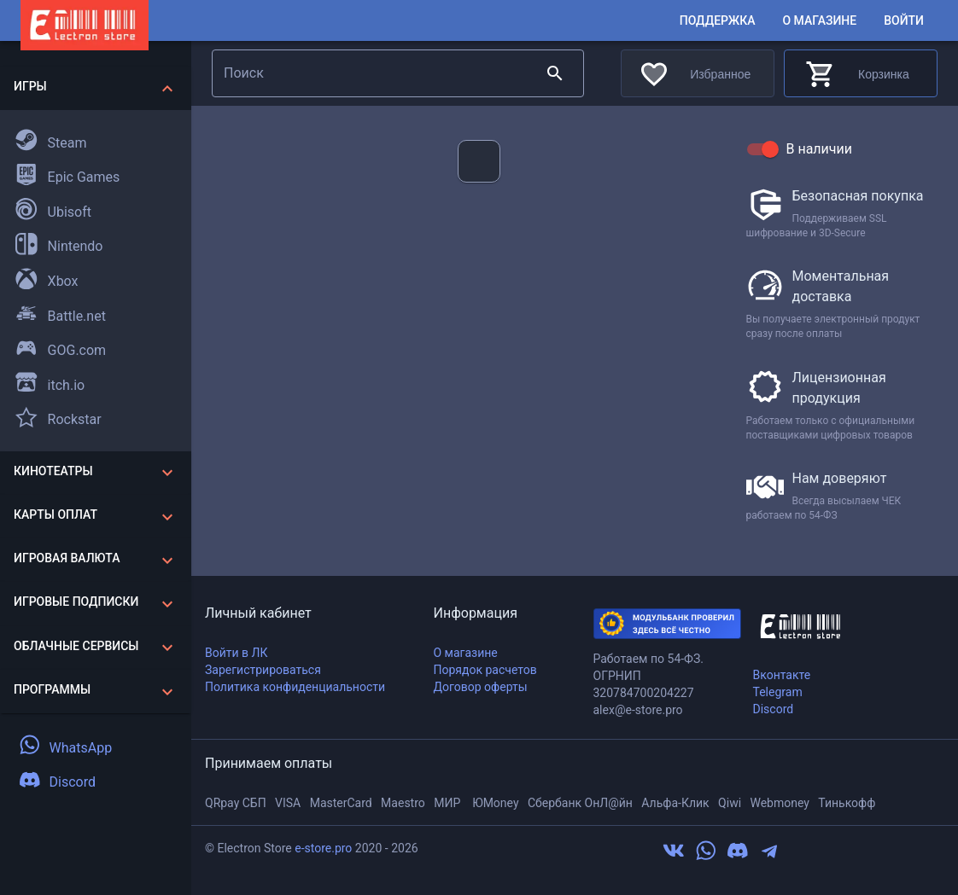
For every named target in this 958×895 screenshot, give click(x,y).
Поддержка (717, 21)
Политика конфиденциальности (295, 687)
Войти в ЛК (236, 653)
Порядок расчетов (485, 670)
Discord (773, 709)
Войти (904, 21)
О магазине (819, 21)
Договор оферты (481, 687)
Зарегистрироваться (263, 670)
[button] (95, 88)
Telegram (778, 692)
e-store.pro (323, 848)
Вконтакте (782, 675)
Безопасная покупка (858, 196)
